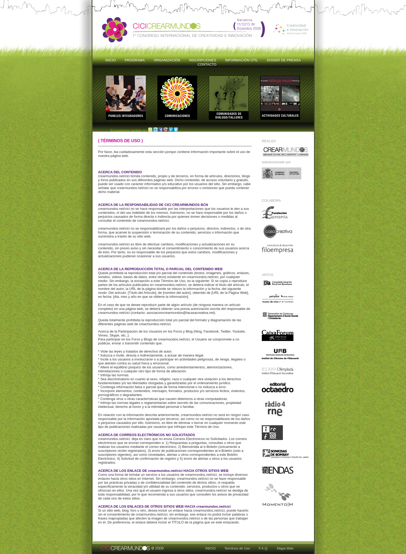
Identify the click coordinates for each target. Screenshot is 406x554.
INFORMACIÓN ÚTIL (241, 60)
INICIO (110, 60)
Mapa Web (281, 548)
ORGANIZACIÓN (167, 60)
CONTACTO (206, 64)
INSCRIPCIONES (202, 60)
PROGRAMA (135, 60)
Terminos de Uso (233, 548)
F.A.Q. (259, 548)
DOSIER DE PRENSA (284, 60)
